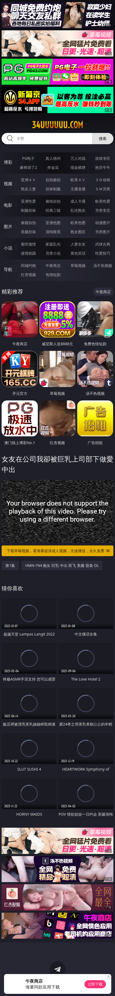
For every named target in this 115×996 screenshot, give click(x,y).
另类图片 (102, 231)
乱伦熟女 (78, 210)
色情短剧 (53, 274)
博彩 (8, 162)
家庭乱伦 (53, 244)
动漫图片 (102, 222)
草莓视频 (78, 265)
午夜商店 (53, 265)
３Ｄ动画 (102, 179)
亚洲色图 (53, 222)
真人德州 (53, 158)
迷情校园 (28, 253)
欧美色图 (78, 222)
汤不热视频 (102, 265)
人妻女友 (78, 244)
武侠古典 (102, 244)
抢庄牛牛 (102, 167)
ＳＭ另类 (102, 188)
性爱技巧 (102, 253)
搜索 (102, 138)
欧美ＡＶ (78, 179)
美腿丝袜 (28, 231)
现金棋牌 (78, 167)
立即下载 (95, 984)
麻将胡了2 (28, 167)
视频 (8, 184)
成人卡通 (78, 201)
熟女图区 (78, 231)
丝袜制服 (53, 188)
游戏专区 (102, 158)
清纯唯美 (53, 231)
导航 (8, 269)
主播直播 (78, 188)
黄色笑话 (78, 253)
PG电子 (28, 158)
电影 (8, 205)
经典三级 (53, 210)
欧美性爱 (102, 201)
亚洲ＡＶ (28, 179)
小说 (8, 248)
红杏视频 (28, 274)
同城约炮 (28, 265)
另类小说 (53, 253)
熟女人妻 (28, 188)
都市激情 (28, 244)
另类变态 (102, 210)
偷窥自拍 (28, 222)
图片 (8, 226)
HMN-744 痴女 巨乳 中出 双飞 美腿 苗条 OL (62, 565)
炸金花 (53, 167)
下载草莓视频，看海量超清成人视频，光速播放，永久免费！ (58, 551)
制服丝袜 (28, 210)
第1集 (10, 565)
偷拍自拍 (53, 201)
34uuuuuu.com (57, 125)
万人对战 (78, 158)
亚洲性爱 (28, 201)
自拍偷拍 (53, 179)
